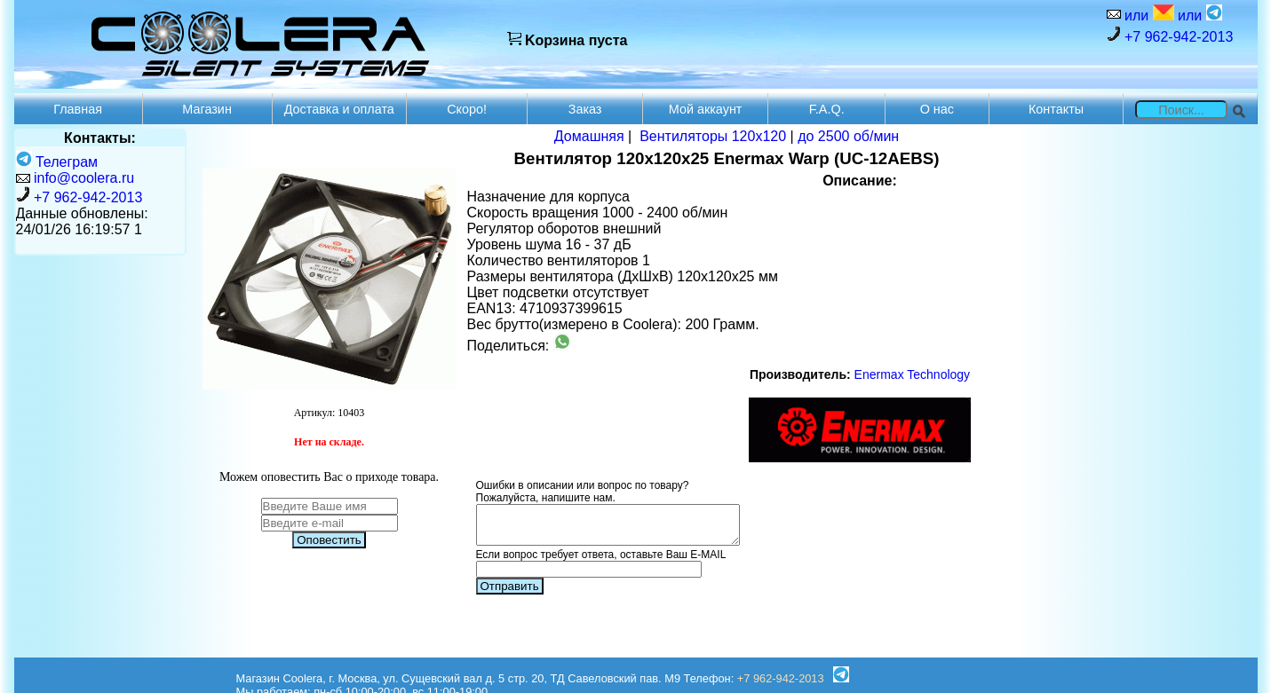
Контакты (1056, 109)
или (1147, 13)
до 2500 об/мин (848, 136)
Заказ (585, 109)
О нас (937, 109)
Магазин (207, 109)
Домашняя (589, 136)
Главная (77, 109)
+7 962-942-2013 (1170, 35)
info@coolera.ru (84, 177)
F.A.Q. (827, 109)
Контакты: (100, 138)
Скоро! (467, 109)
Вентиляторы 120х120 (712, 136)
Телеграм (57, 161)
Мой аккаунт (706, 109)
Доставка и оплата (339, 109)
